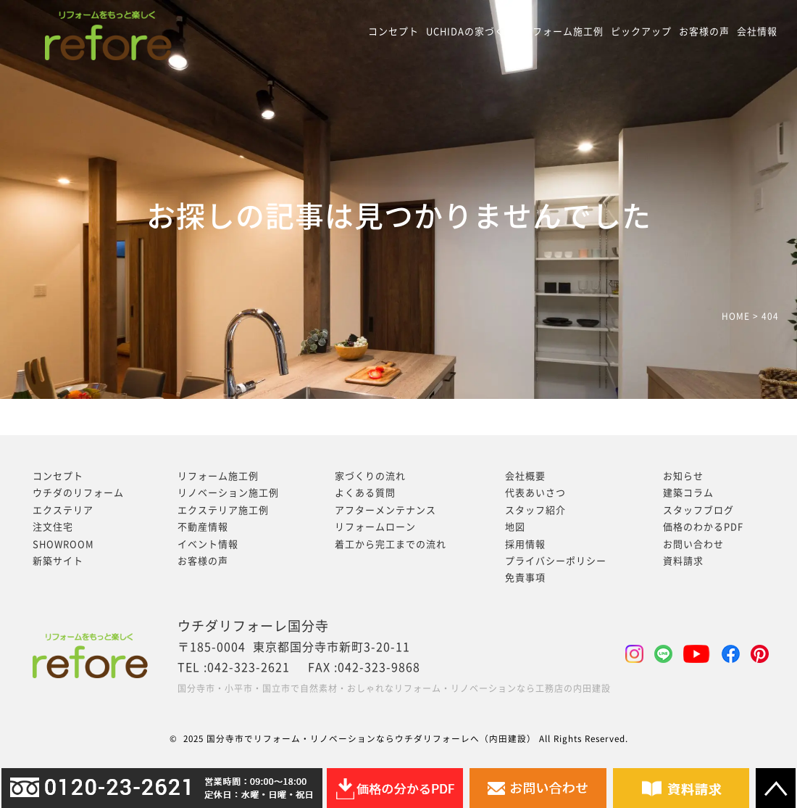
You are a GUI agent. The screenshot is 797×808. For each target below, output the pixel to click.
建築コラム (688, 493)
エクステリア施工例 (223, 510)
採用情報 (525, 544)
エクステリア (63, 510)
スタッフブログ (698, 510)
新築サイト (58, 561)
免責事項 (525, 577)
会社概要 (525, 476)
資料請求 (683, 561)
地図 (515, 527)
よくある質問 (365, 493)
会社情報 (757, 31)
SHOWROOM (63, 544)
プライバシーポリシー (555, 561)
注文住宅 (53, 527)
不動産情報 (203, 527)
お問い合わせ (693, 544)
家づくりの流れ (370, 476)
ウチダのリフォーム (78, 493)
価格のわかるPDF (703, 527)
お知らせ (683, 476)
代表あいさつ (535, 493)
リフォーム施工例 (563, 31)
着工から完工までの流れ (390, 544)
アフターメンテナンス (385, 510)
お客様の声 (704, 31)
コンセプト (393, 31)
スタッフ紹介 (535, 510)
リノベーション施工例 (228, 493)
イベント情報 (208, 544)
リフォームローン (375, 527)
